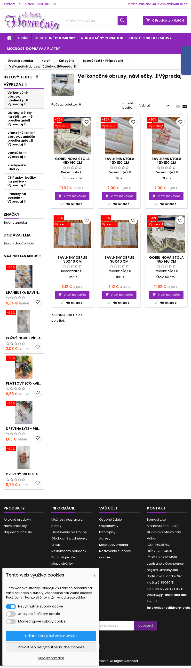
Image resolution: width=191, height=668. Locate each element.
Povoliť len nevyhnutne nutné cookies (51, 647)
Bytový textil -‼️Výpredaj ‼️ (21, 80)
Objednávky (108, 526)
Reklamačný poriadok (102, 38)
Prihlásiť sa (147, 4)
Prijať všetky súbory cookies (51, 636)
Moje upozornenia (113, 544)
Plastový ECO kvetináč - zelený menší (24, 383)
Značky (11, 214)
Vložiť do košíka (72, 196)
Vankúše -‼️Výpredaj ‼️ (17, 155)
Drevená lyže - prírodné (24, 429)
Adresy (104, 538)
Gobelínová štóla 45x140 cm (72, 160)
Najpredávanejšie (22, 256)
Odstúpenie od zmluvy (150, 38)
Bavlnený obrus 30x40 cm (72, 259)
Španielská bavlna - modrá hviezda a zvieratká (24, 293)
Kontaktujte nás (63, 557)
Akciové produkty (17, 519)
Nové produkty (15, 526)
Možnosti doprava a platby (33, 48)
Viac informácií (51, 658)
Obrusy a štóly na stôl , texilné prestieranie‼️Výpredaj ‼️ (20, 118)
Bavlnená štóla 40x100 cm (119, 160)
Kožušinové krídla (23, 338)
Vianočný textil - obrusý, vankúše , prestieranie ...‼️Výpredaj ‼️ (22, 138)
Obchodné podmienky (54, 38)
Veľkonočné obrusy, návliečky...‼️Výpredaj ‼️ (18, 98)
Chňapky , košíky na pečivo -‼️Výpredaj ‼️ (22, 181)
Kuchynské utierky (17, 167)
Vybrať (155, 106)
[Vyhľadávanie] (95, 20)
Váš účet (108, 508)
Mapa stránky (62, 563)
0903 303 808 (45, 4)
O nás (23, 38)
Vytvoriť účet (177, 4)
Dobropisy (107, 532)
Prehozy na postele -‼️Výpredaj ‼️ (17, 197)
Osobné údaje (110, 519)
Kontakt (9, 4)
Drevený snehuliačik (24, 474)
